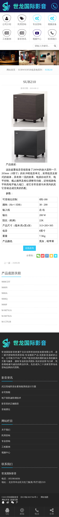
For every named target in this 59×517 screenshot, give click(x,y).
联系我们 (7, 464)
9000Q (4, 299)
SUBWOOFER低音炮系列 (30, 70)
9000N (4, 287)
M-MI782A (7, 316)
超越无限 (14, 500)
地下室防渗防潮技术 (11, 398)
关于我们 (6, 430)
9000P (4, 304)
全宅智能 (6, 392)
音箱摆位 (6, 409)
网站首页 (11, 70)
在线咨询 (29, 248)
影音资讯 (7, 377)
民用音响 (6, 435)
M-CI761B (6, 322)
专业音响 (6, 441)
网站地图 (44, 497)
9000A (4, 293)
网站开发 (5, 500)
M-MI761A (7, 310)
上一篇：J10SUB (12, 263)
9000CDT (6, 282)
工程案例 (6, 447)
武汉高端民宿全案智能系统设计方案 (19, 386)
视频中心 (6, 452)
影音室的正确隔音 (10, 404)
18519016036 (14, 479)
